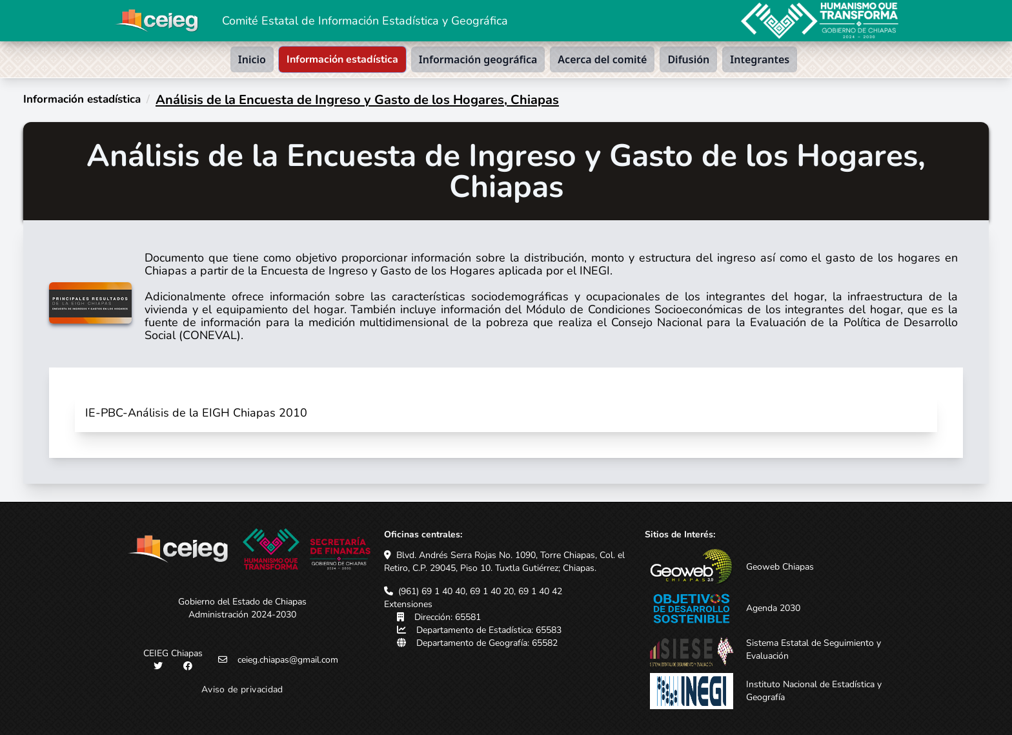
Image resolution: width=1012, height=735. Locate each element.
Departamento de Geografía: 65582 (487, 643)
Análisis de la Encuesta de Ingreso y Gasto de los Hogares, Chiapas (357, 100)
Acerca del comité (602, 59)
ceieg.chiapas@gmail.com (288, 660)
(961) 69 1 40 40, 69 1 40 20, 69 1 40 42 (480, 591)
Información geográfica (478, 59)
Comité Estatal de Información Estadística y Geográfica (365, 20)
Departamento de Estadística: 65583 (489, 630)
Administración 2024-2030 (242, 614)
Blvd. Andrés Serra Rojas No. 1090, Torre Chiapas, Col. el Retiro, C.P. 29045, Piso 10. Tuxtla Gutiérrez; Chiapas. (504, 561)
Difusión (688, 59)
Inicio (252, 59)
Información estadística (342, 59)
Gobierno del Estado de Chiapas (242, 601)
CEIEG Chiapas (173, 653)
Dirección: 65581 (447, 617)
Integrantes (759, 59)
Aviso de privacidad (242, 689)
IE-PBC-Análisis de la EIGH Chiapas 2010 (196, 412)
